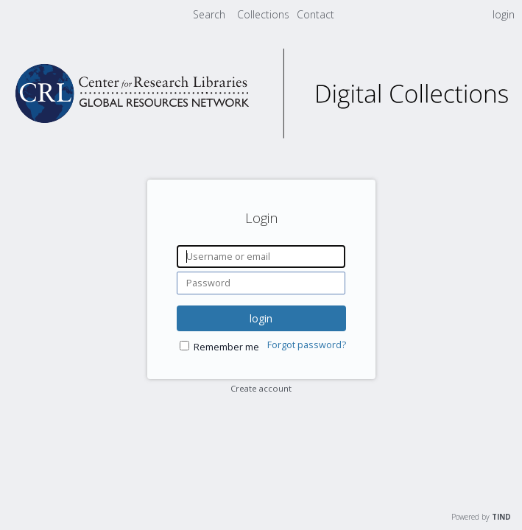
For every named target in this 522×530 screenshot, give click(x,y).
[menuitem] (264, 14)
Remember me (226, 347)
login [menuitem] (504, 14)
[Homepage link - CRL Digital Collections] (261, 134)
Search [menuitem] (209, 14)
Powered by (481, 517)
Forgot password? (306, 345)
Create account (261, 388)
